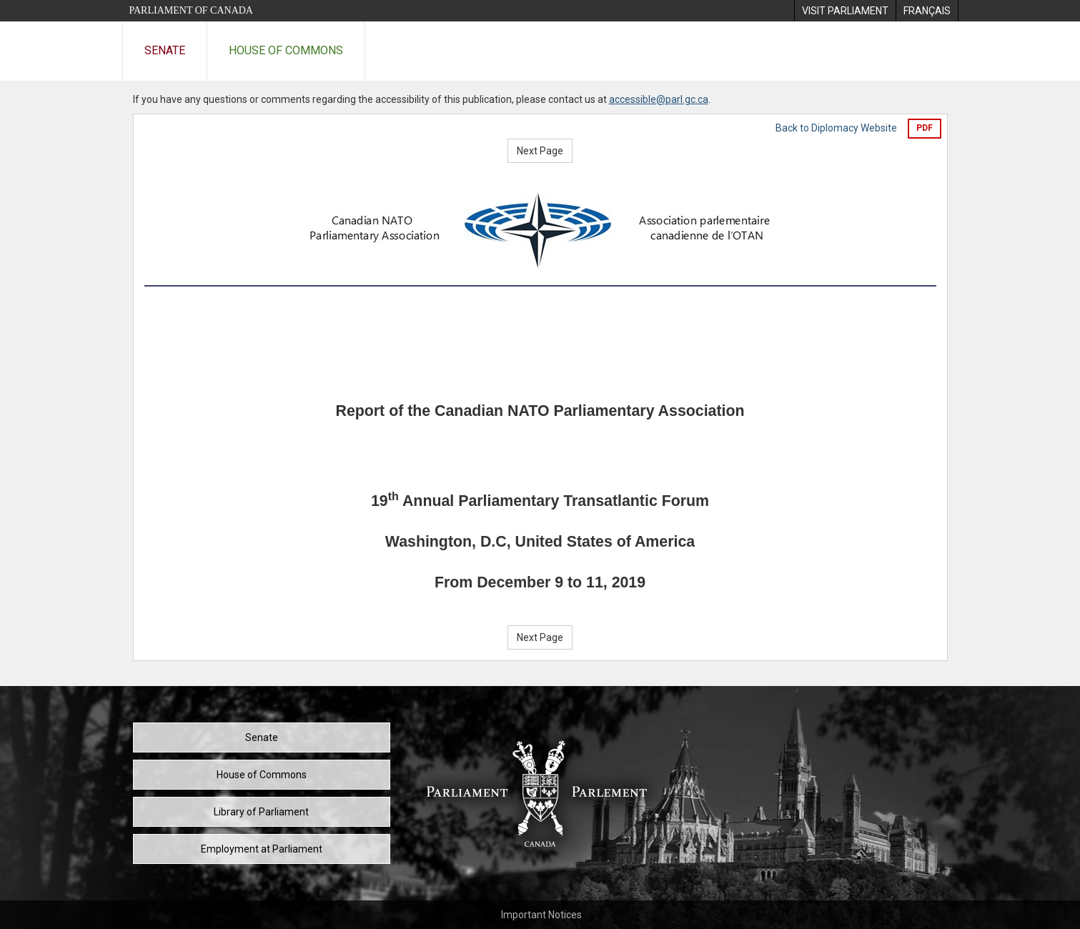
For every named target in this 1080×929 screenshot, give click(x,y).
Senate (164, 50)
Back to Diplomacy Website (836, 128)
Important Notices (541, 914)
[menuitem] (845, 10)
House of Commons (286, 50)
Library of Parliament (261, 812)
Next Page (540, 151)
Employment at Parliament (261, 849)
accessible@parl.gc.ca (658, 99)
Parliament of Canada (191, 10)
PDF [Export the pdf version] (924, 128)
